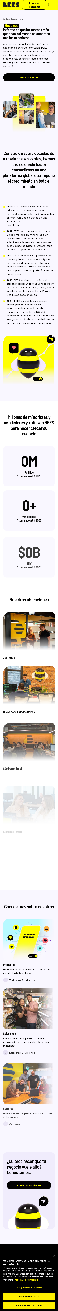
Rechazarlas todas (29, 1299)
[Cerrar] (54, 1257)
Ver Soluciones (29, 77)
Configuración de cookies (29, 1290)
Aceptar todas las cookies (28, 1307)
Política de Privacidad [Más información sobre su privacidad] (26, 1282)
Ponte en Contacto (35, 5)
